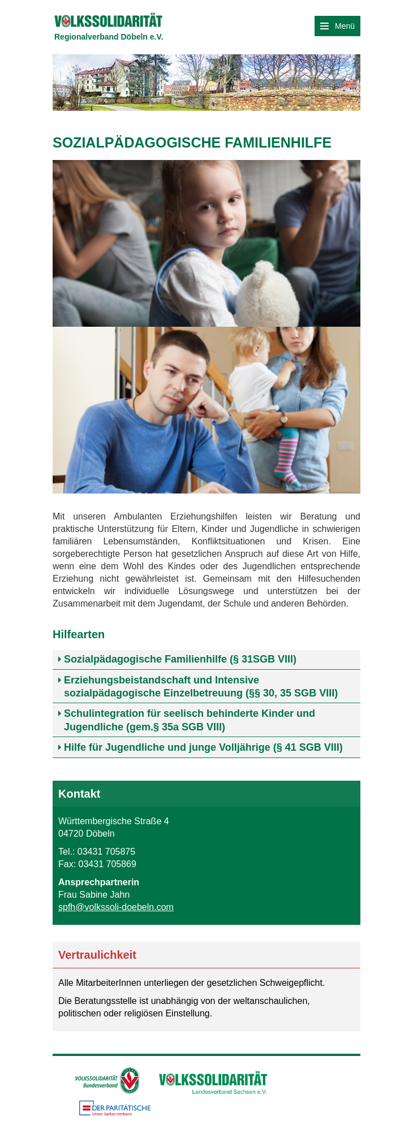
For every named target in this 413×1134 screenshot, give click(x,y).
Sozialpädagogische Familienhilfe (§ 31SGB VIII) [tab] (180, 659)
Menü (337, 26)
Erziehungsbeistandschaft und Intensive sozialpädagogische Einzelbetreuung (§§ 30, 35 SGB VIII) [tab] (201, 686)
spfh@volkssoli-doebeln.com (116, 907)
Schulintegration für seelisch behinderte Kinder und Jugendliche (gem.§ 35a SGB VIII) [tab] (189, 720)
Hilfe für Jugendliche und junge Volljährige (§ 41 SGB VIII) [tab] (203, 747)
